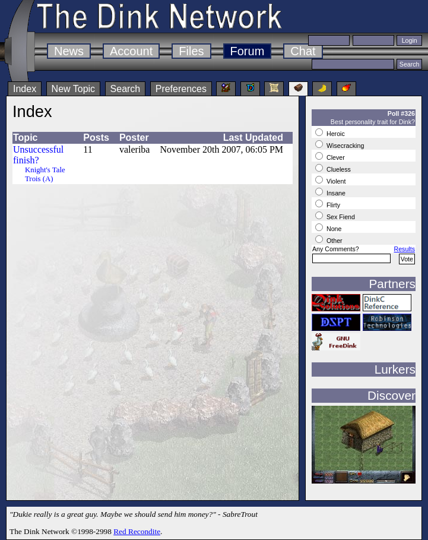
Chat (302, 51)
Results (404, 248)
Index (24, 89)
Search (125, 89)
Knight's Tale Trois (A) (45, 174)
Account (131, 51)
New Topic (74, 89)
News (69, 51)
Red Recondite (136, 531)
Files (191, 51)
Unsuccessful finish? (38, 154)
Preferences (181, 89)
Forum (247, 51)
